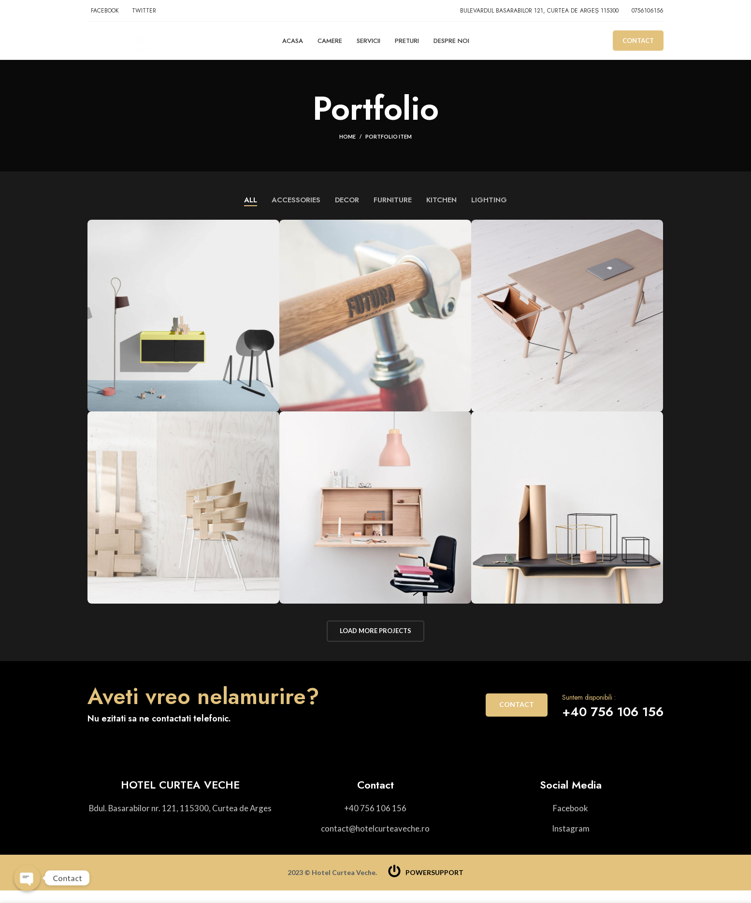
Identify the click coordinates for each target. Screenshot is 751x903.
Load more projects (375, 642)
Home (347, 147)
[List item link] (375, 820)
